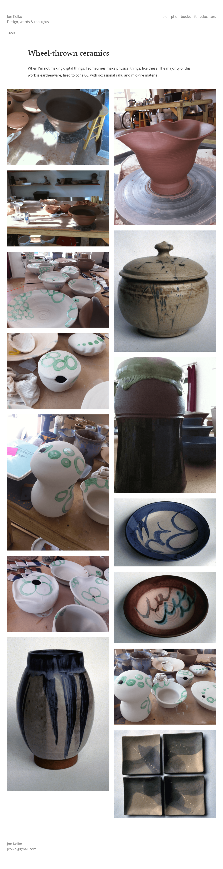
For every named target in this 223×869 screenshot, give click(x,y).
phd (174, 16)
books (186, 16)
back (12, 33)
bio (164, 16)
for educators (205, 16)
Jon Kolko (14, 16)
